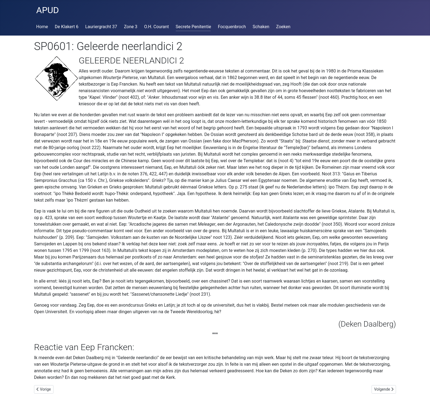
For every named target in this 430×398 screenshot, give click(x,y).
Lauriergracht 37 (101, 26)
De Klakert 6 (66, 26)
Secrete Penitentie (193, 26)
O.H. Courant (156, 26)
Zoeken (283, 26)
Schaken (261, 26)
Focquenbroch (232, 26)
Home (42, 26)
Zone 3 (130, 26)
